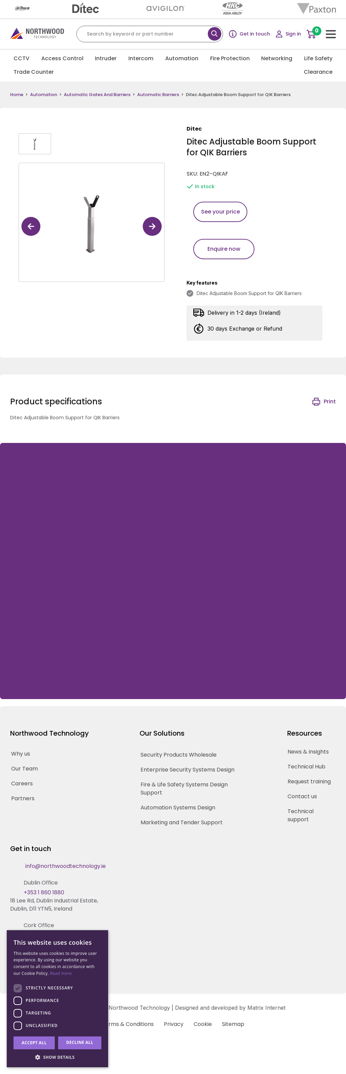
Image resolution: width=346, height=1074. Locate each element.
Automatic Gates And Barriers (97, 95)
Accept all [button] (34, 1043)
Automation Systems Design (178, 807)
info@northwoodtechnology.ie (65, 866)
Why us (20, 754)
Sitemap (233, 1024)
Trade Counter (34, 72)
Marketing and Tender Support (182, 822)
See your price (220, 212)
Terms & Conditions (128, 1024)
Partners (22, 798)
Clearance (318, 72)
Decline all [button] (79, 1042)
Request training (309, 781)
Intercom (140, 58)
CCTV (21, 58)
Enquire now (223, 249)
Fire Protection (230, 58)
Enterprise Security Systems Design (187, 770)
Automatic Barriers (158, 95)
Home (16, 95)
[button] (57, 1057)
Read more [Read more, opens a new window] (61, 973)
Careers (22, 783)
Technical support (301, 815)
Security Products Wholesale (179, 755)
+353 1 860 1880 (44, 892)
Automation (181, 58)
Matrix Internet (266, 1007)
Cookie (203, 1024)
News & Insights (308, 752)
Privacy (173, 1024)
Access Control (62, 58)
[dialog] (57, 998)
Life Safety (318, 58)
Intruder (106, 58)
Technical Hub (306, 766)
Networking (276, 58)
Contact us (302, 796)
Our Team (24, 769)
